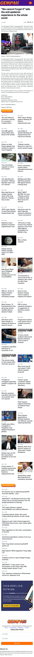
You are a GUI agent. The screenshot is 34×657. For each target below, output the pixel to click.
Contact (27, 627)
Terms (6, 627)
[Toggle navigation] (30, 3)
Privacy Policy (13, 627)
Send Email (7, 98)
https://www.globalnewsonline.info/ (14, 101)
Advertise (20, 627)
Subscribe (17, 643)
